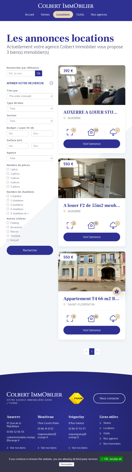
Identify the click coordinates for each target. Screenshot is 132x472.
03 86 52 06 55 (15, 431)
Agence (11, 152)
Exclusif (13, 240)
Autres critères (16, 218)
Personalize (67, 464)
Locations (63, 14)
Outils (80, 14)
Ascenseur (14, 227)
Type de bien (15, 103)
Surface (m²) (14, 140)
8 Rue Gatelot (76, 423)
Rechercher (30, 250)
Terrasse (13, 236)
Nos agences (99, 14)
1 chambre (14, 196)
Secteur (11, 115)
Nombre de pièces (18, 165)
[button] (30, 83)
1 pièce (12, 169)
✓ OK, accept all (111, 459)
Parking (13, 223)
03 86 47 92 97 (77, 428)
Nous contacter (109, 398)
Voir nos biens (18, 447)
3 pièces (13, 178)
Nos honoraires (112, 443)
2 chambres (15, 200)
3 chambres (15, 204)
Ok (38, 73)
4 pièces (13, 182)
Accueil (29, 14)
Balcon (12, 231)
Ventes (45, 14)
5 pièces (13, 186)
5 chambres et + (18, 213)
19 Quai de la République (14, 425)
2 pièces (13, 173)
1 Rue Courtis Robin (48, 423)
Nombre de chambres (20, 192)
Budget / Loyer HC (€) (20, 127)
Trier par (12, 90)
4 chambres (15, 209)
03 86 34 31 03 (45, 428)
